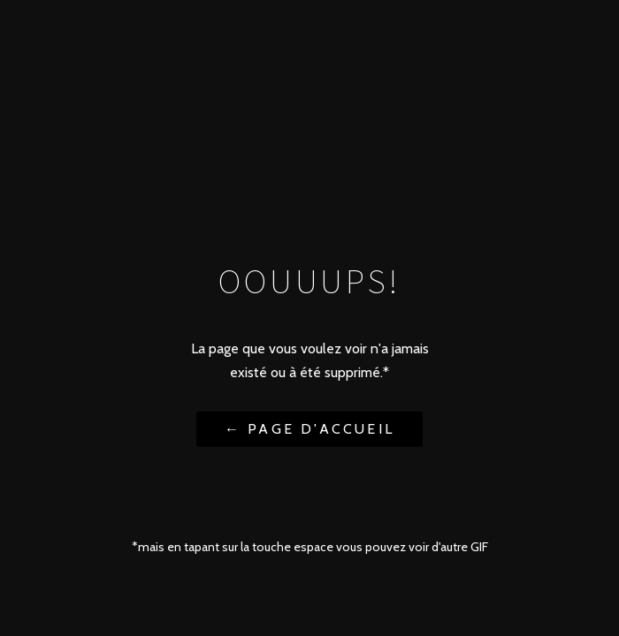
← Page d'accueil (309, 428)
